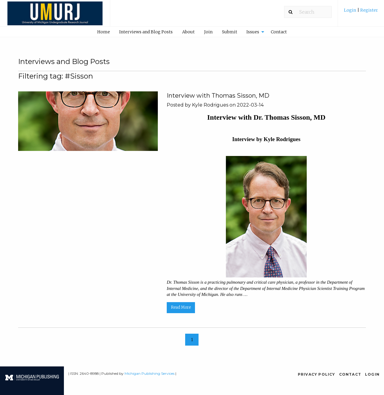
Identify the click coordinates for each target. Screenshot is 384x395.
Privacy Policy (316, 374)
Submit (229, 32)
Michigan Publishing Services (149, 373)
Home (103, 32)
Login (350, 10)
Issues (252, 32)
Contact (279, 32)
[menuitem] (361, 12)
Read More (181, 307)
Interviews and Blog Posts (146, 32)
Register (368, 10)
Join (208, 32)
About (188, 32)
